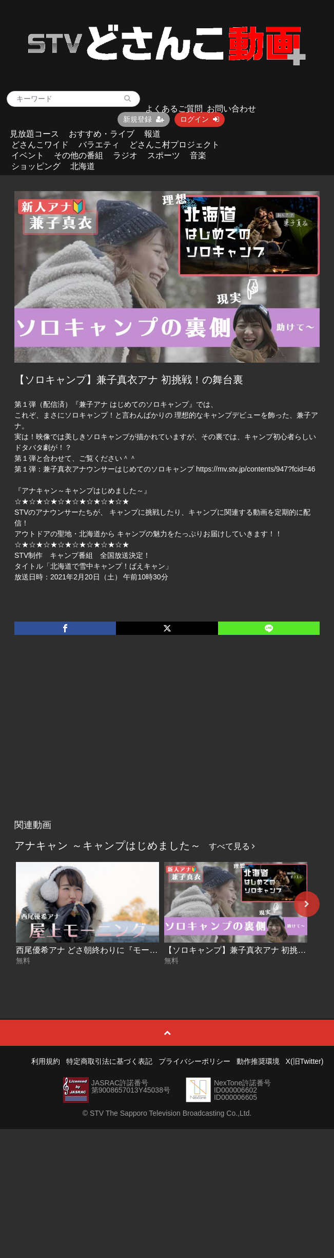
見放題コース (34, 133)
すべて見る (232, 846)
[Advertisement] (167, 738)
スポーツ (163, 155)
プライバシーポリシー (194, 1061)
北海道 (82, 166)
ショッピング (36, 166)
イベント (27, 155)
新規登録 (143, 119)
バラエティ (99, 144)
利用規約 (45, 1061)
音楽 (198, 155)
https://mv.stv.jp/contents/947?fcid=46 (256, 469)
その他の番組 (78, 155)
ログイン (199, 119)
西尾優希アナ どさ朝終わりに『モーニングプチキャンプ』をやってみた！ (152, 950)
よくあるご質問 (174, 108)
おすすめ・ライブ (101, 133)
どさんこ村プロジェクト (174, 144)
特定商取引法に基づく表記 (109, 1061)
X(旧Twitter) (305, 1061)
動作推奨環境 (258, 1061)
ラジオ (125, 155)
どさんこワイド (40, 144)
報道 (152, 133)
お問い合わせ (231, 108)
